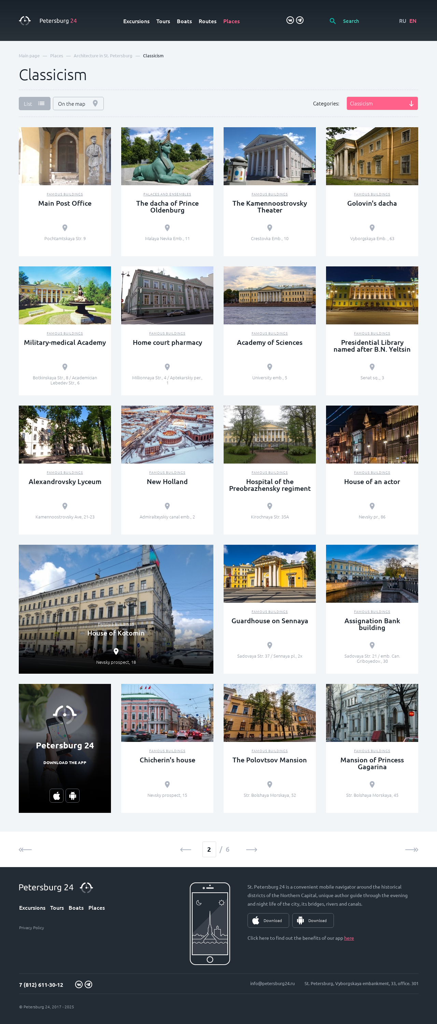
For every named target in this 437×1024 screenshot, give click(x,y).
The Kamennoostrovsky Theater (269, 206)
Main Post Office (64, 203)
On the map (71, 103)
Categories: (326, 103)
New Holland (167, 481)
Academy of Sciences (269, 342)
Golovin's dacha (372, 203)
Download (273, 920)
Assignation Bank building (372, 624)
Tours (163, 21)
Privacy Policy (31, 927)
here (349, 938)
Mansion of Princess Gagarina (372, 763)
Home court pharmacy (167, 342)
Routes (207, 21)
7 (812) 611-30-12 (41, 984)
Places (231, 21)
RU (402, 20)
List (28, 103)
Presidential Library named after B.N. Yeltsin (372, 345)
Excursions (136, 21)
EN (413, 20)
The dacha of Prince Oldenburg (167, 206)
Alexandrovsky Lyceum (65, 481)
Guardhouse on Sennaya (269, 620)
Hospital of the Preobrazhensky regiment (270, 485)
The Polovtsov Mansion (269, 759)
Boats (184, 21)
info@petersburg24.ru (272, 983)
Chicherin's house (167, 759)
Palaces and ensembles (167, 193)
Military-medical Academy (65, 342)
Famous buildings (65, 193)
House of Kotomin (116, 632)
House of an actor (372, 481)
